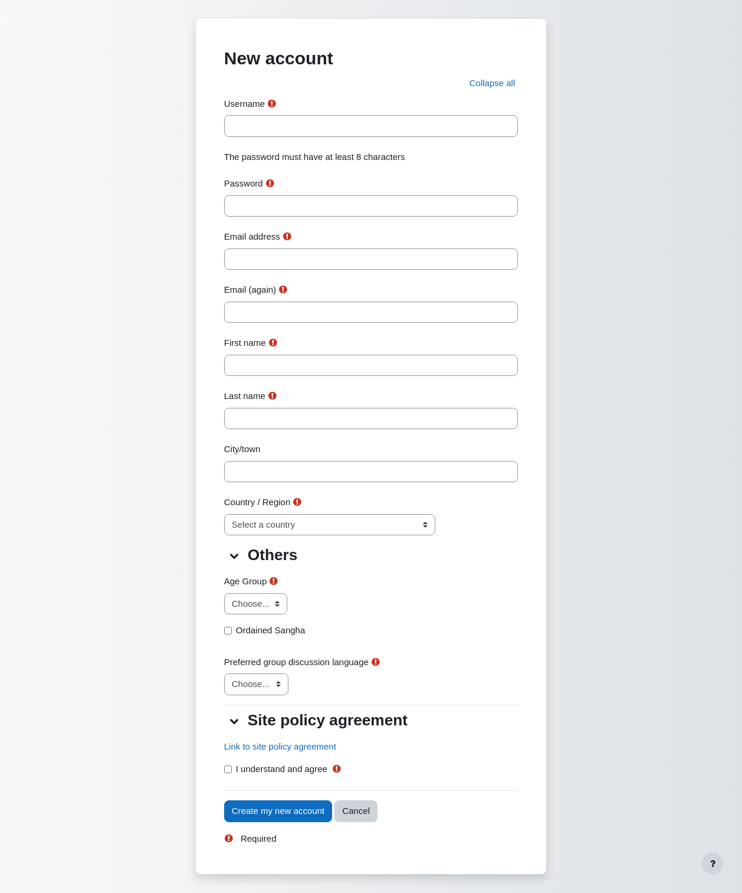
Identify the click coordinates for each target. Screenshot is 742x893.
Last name (244, 396)
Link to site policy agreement (280, 746)
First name (245, 343)
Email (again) (250, 289)
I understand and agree (281, 769)
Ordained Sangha (271, 630)
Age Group (245, 581)
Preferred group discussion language (296, 662)
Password (243, 183)
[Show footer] (712, 863)
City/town (242, 449)
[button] (492, 83)
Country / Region (257, 502)
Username (244, 104)
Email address (252, 236)
